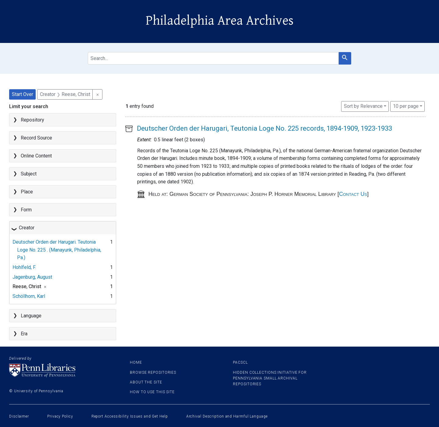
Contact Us (353, 194)
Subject (29, 174)
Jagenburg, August (32, 277)
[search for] (213, 58)
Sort (363, 106)
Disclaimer (19, 416)
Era (24, 334)
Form (26, 210)
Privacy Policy (60, 416)
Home (136, 362)
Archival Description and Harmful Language (227, 416)
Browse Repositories (153, 372)
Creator (26, 228)
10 (406, 105)
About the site (146, 382)
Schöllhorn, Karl (28, 296)
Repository (32, 120)
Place (27, 192)
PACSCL (240, 362)
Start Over (22, 94)
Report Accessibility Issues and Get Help (129, 416)
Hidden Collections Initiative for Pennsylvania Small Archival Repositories (270, 378)
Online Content (36, 156)
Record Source (36, 138)
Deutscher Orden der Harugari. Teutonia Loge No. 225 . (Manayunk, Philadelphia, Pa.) (56, 249)
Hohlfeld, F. (24, 267)
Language (31, 316)
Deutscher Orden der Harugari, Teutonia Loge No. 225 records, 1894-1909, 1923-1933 (264, 128)
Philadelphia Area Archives (220, 20)
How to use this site (152, 392)
